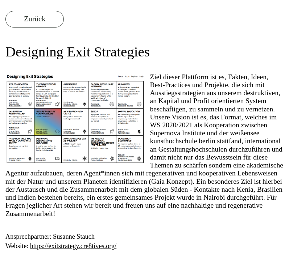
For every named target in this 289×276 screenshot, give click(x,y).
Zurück (34, 19)
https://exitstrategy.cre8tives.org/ (73, 246)
